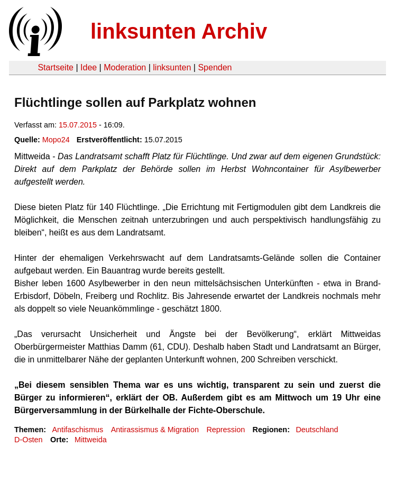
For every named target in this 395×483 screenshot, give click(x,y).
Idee (88, 67)
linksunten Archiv (178, 31)
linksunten (172, 67)
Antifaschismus (77, 429)
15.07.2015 (78, 125)
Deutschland (317, 429)
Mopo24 (56, 139)
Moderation (125, 67)
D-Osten (28, 439)
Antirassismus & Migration (155, 429)
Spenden (215, 67)
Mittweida (91, 439)
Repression (225, 429)
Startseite (56, 67)
